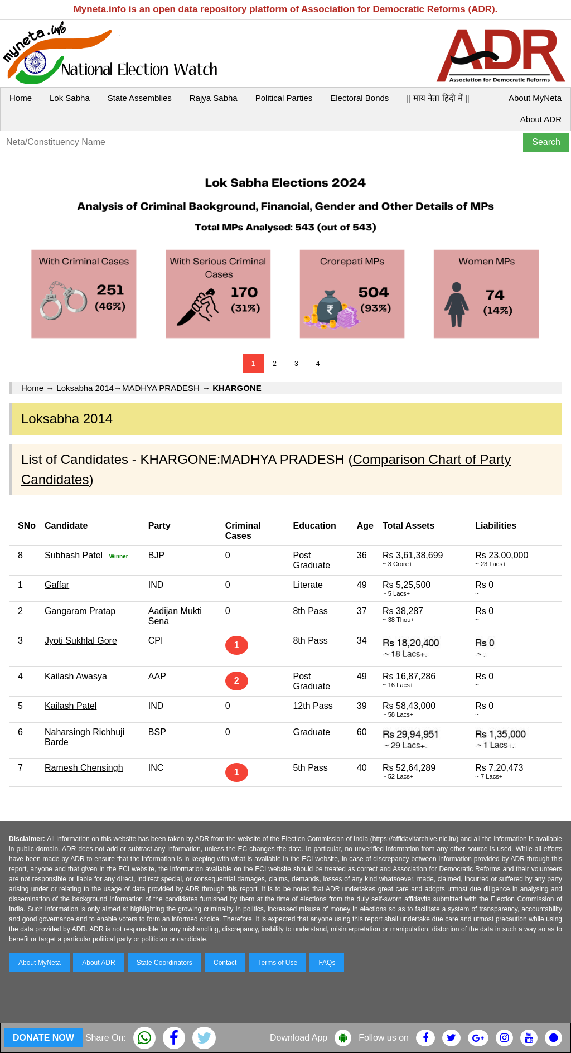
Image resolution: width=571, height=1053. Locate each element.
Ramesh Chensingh (84, 767)
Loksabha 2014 (85, 388)
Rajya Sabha (214, 98)
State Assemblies (140, 98)
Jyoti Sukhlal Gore (81, 640)
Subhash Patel (74, 555)
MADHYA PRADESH (161, 388)
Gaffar (57, 585)
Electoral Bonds (359, 98)
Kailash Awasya (76, 676)
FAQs (326, 963)
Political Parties (284, 98)
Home (20, 98)
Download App (298, 1037)
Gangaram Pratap (80, 611)
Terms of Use (278, 963)
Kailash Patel (70, 706)
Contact (225, 963)
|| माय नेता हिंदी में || (438, 98)
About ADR (541, 119)
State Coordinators (164, 963)
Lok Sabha (70, 98)
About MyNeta (535, 98)
